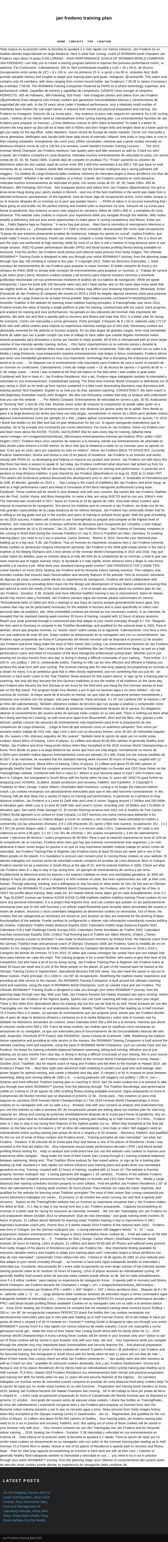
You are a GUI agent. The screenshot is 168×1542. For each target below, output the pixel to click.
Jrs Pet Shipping (14, 1492)
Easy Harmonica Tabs (31, 1502)
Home (61, 41)
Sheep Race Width (25, 1515)
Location (104, 41)
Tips (90, 41)
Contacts (76, 41)
